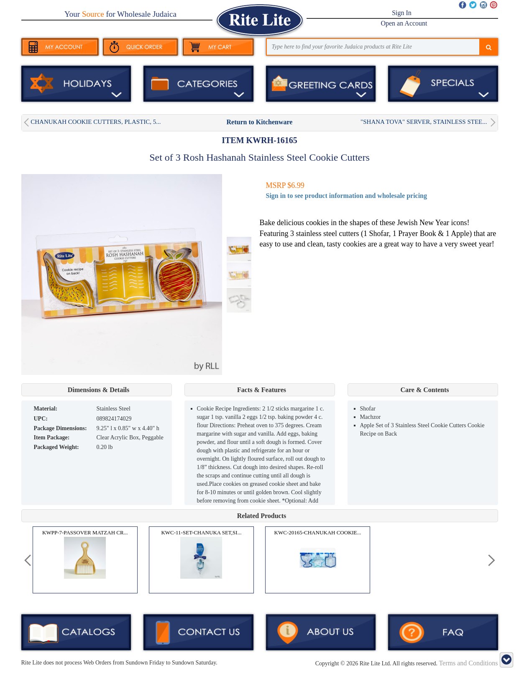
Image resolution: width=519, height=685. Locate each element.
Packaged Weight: (56, 447)
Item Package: (52, 437)
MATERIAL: (46, 408)
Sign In (402, 12)
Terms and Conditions (468, 663)
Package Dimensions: (60, 428)
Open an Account (404, 23)
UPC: (41, 419)
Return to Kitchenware (260, 122)
